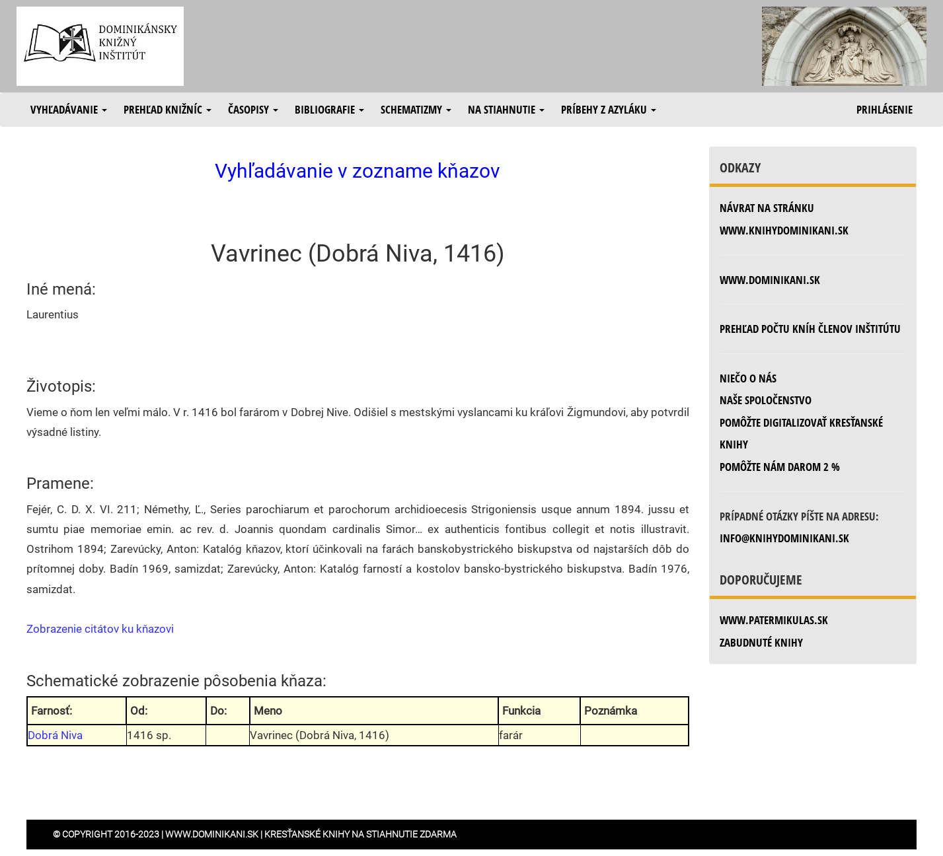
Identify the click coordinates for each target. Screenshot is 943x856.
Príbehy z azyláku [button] (608, 109)
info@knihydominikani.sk (784, 538)
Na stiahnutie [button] (506, 109)
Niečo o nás (748, 378)
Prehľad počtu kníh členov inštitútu (810, 328)
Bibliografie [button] (329, 109)
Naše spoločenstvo (765, 400)
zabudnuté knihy (761, 642)
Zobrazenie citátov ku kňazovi (100, 628)
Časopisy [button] (253, 109)
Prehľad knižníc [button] (167, 109)
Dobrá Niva (55, 735)
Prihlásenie (884, 109)
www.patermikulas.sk (774, 619)
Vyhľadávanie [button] (68, 109)
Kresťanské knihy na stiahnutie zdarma (360, 834)
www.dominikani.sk (770, 279)
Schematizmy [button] (416, 109)
